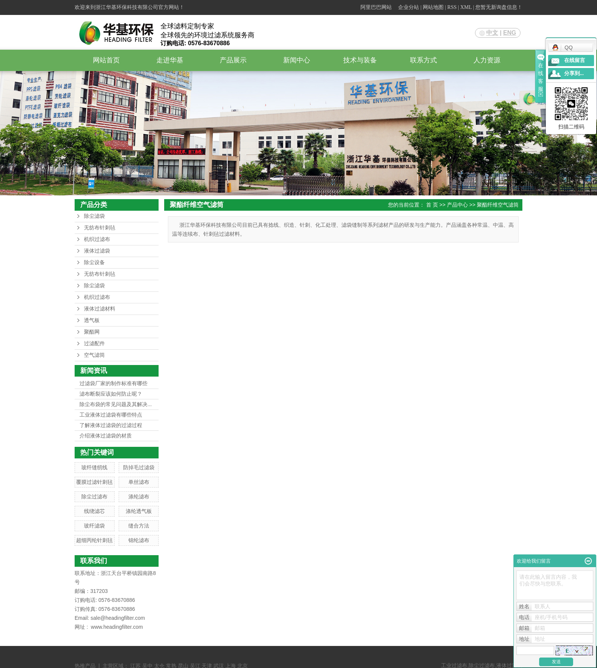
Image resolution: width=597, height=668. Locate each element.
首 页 (432, 205)
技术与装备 (360, 60)
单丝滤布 (138, 482)
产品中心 (457, 205)
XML (466, 7)
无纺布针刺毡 (99, 228)
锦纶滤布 (138, 540)
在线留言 (574, 60)
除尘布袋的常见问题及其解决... (115, 404)
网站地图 (433, 7)
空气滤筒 (94, 355)
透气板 (92, 320)
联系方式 (423, 60)
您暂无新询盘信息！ (498, 7)
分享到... (574, 73)
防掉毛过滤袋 (138, 467)
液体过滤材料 (99, 309)
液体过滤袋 (97, 251)
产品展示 (233, 60)
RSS (452, 7)
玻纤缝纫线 (94, 467)
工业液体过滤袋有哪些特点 (110, 415)
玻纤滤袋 (94, 526)
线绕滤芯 (94, 511)
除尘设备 (94, 262)
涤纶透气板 (139, 511)
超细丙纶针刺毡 (94, 540)
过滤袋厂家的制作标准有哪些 (113, 383)
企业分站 (408, 7)
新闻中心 (296, 60)
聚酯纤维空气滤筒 (498, 205)
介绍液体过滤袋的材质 (105, 436)
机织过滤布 (97, 239)
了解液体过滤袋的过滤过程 (110, 425)
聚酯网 (92, 332)
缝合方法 (138, 526)
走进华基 (169, 60)
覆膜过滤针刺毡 (94, 482)
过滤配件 (94, 343)
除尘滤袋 (94, 216)
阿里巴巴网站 (376, 7)
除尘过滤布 (94, 497)
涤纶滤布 (138, 497)
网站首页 (106, 60)
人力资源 (486, 60)
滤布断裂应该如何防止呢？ (110, 394)
